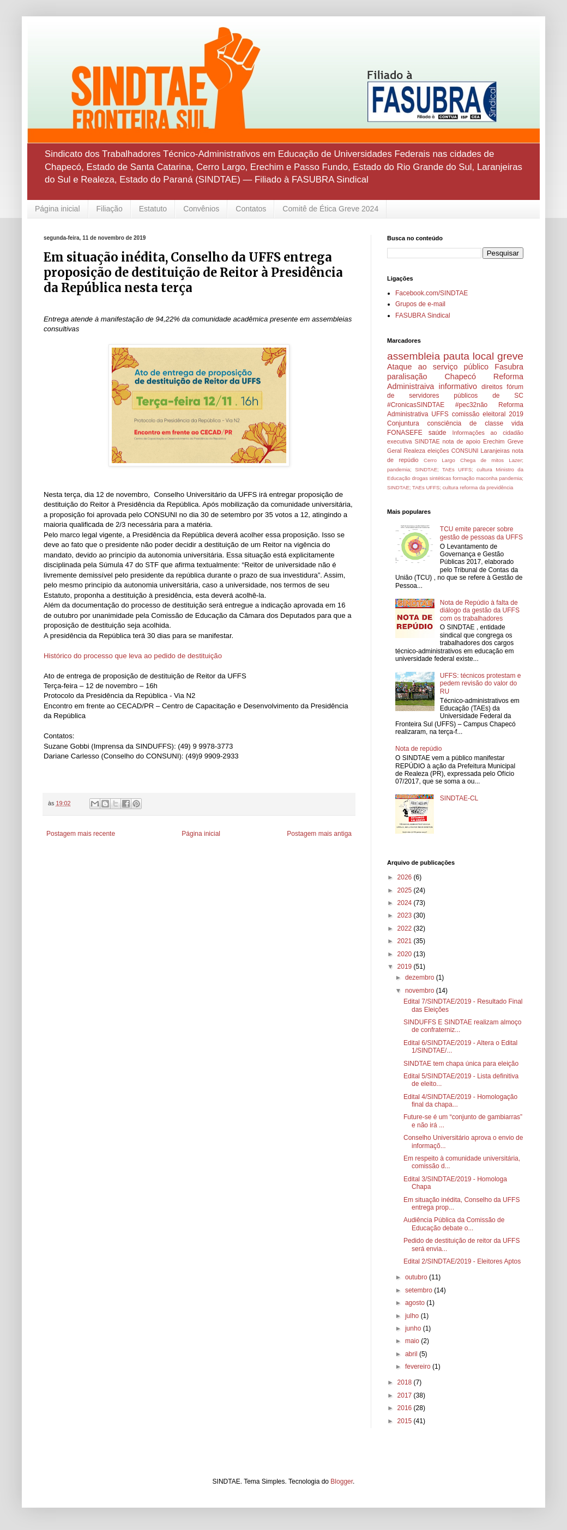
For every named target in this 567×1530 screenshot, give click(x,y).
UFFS (439, 414)
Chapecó (460, 376)
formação (463, 478)
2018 (405, 1382)
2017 (405, 1395)
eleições (438, 450)
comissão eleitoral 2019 (487, 414)
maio (413, 1341)
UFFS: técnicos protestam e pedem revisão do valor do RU (480, 683)
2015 (405, 1421)
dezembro (420, 977)
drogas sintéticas (431, 478)
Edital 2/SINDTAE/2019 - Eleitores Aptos (462, 1261)
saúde (438, 432)
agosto (415, 1303)
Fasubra (508, 366)
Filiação (109, 208)
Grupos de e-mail (420, 304)
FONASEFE (405, 432)
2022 (405, 928)
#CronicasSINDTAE (415, 405)
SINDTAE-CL (459, 798)
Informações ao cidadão (487, 432)
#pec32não (471, 405)
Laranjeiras (495, 450)
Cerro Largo (439, 460)
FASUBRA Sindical (422, 315)
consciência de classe (465, 423)
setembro (419, 1290)
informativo (458, 386)
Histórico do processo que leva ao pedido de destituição (133, 656)
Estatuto (153, 208)
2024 (405, 903)
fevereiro (418, 1366)
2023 (405, 915)
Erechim (494, 441)
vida (517, 423)
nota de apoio (461, 441)
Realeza (414, 450)
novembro (420, 990)
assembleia (413, 356)
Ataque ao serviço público (437, 366)
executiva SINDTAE (413, 441)
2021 (405, 941)
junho (414, 1328)
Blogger (341, 1481)
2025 (405, 890)
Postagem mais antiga (319, 833)
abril (412, 1354)
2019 (405, 966)
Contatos (251, 208)
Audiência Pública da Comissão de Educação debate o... (453, 1223)
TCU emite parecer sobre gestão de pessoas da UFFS (481, 533)
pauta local (468, 356)
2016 (405, 1408)
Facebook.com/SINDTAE (431, 293)
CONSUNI (465, 450)
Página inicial (57, 208)
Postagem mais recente (80, 833)
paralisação (407, 376)
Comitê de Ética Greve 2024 (330, 208)
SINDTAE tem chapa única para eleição (460, 1063)
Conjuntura (403, 423)
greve (510, 356)
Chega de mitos (482, 460)
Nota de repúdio (418, 748)
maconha (486, 478)
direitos (492, 387)
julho (413, 1316)
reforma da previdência (486, 487)
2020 (405, 954)
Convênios (201, 208)
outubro (417, 1277)
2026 (405, 877)
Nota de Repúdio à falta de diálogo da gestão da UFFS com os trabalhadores (480, 610)
